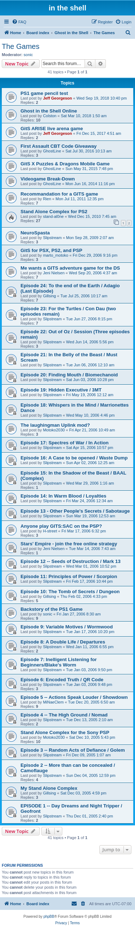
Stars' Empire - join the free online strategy (69, 543)
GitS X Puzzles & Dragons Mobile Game (65, 163)
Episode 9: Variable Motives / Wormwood (67, 626)
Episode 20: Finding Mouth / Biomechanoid (69, 374)
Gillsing (49, 296)
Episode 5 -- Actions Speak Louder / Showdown (74, 697)
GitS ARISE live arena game (52, 128)
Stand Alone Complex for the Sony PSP (65, 732)
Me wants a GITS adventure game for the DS (70, 268)
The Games (20, 46)
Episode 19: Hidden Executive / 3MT (61, 390)
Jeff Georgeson (57, 98)
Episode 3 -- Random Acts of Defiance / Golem (73, 750)
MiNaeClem (53, 702)
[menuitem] (19, 22)
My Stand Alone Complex (49, 788)
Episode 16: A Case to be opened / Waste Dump (74, 458)
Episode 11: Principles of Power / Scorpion (69, 576)
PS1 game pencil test (44, 93)
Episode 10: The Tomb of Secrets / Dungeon (70, 591)
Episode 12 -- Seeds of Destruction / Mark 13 (71, 561)
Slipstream (52, 237)
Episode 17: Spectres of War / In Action (65, 442)
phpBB (49, 916)
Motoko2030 (54, 430)
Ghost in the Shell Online (49, 111)
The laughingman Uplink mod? (55, 425)
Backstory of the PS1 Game (51, 609)
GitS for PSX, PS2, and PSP (51, 250)
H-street (50, 531)
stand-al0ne (53, 216)
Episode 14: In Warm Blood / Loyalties (63, 496)
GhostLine (52, 151)
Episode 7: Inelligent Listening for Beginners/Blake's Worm (59, 662)
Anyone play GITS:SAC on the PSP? (61, 526)
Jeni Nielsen (53, 273)
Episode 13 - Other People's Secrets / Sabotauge (75, 511)
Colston (49, 116)
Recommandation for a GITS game (59, 194)
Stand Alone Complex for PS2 (54, 211)
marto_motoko (55, 255)
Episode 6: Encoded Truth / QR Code (62, 679)
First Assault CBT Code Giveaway (58, 146)
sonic (28, 54)
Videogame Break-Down (48, 179)
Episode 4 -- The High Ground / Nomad (64, 715)
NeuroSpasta (35, 232)
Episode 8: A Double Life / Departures (63, 642)
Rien (47, 199)
